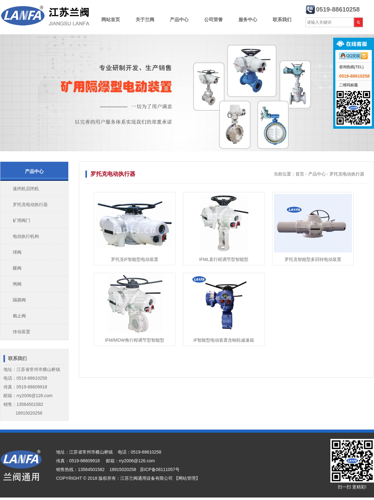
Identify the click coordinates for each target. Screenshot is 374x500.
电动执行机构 (26, 236)
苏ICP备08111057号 (160, 469)
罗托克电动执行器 (30, 204)
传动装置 (21, 331)
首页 (299, 173)
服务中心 (247, 19)
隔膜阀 (19, 299)
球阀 (17, 252)
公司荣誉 (213, 19)
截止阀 (19, 315)
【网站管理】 (187, 478)
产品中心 (179, 19)
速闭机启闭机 (26, 188)
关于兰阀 (145, 19)
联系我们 (282, 19)
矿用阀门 (21, 220)
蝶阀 (17, 268)
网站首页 (110, 19)
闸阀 (17, 283)
